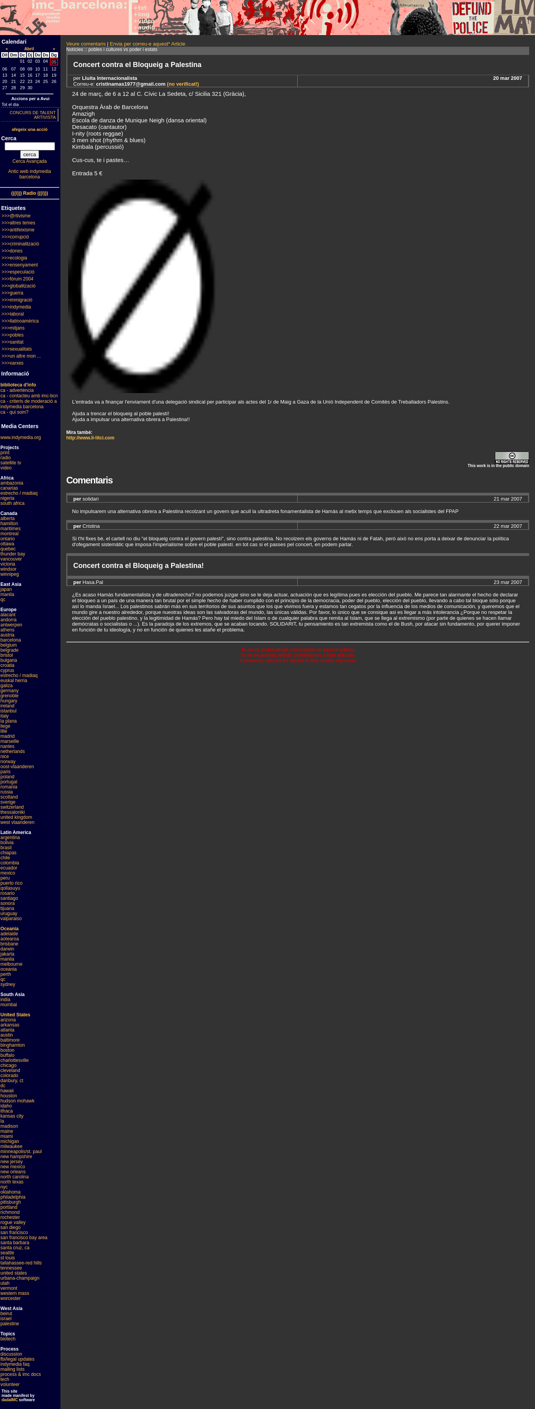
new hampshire (16, 1156)
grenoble (9, 695)
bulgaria (8, 660)
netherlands (12, 751)
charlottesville (14, 1060)
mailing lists (12, 1369)
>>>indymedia (16, 307)
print (4, 452)
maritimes (10, 528)
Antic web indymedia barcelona (29, 174)
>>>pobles (12, 335)
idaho (6, 1106)
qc (2, 599)
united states (13, 1273)
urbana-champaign (19, 1278)
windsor (8, 569)
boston (7, 1050)
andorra (8, 619)
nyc (4, 1187)
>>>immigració (17, 300)
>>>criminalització (20, 244)
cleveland (10, 1070)
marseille (9, 741)
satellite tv (10, 463)
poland (7, 776)
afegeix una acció (30, 129)
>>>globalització (18, 286)
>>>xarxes (12, 363)
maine (6, 1131)
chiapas (8, 852)
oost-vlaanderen (17, 766)
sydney (7, 984)
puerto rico (11, 883)
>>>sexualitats (17, 349)
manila (7, 594)
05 (53, 62)
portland (8, 1207)
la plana (8, 721)
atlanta (7, 1030)
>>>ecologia (14, 258)
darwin (7, 949)
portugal (8, 782)
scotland (9, 797)
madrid (7, 736)
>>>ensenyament (20, 265)
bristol (6, 655)
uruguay (8, 913)
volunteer (9, 1384)
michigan (9, 1141)
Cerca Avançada (29, 161)
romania (8, 787)
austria (7, 635)
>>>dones (12, 251)
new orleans (13, 1171)
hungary (8, 701)
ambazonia (11, 483)
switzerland (12, 807)
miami (6, 1136)
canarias (9, 488)
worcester (10, 1298)
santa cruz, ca (15, 1247)
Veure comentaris (86, 44)
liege (5, 726)
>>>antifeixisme (18, 230)
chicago (8, 1065)
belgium (8, 645)
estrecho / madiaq (18, 493)
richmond (9, 1212)
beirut (6, 1313)
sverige (8, 802)
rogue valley (13, 1222)
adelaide (9, 933)
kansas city (11, 1116)
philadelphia (12, 1197)
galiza (6, 685)
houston (8, 1096)
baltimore (9, 1040)
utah (4, 1283)
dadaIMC (10, 1400)
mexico (7, 873)
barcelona (10, 640)
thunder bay (12, 554)
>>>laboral (13, 314)
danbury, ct (11, 1080)
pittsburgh (10, 1202)
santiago (9, 898)
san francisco (14, 1232)
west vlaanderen (17, 822)
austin (6, 1035)
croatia (7, 665)
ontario (7, 538)
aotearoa (9, 939)
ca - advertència (17, 390)
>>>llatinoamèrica (20, 321)
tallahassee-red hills (21, 1263)
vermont (8, 1288)
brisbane (9, 944)
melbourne (11, 964)
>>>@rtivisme (16, 216)
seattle (7, 1253)
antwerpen (11, 625)
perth (5, 974)
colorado (9, 1075)
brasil (6, 847)
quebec (8, 549)
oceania (8, 969)
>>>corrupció (15, 237)
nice (4, 756)
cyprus (7, 670)
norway (8, 761)
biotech (8, 1339)
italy (4, 716)
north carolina (14, 1177)
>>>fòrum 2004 (18, 279)
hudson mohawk (17, 1101)
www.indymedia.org (20, 437)
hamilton (9, 523)
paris (5, 771)
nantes (7, 746)
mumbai (8, 1004)
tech (4, 1379)
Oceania (9, 928)
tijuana (7, 908)
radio (5, 457)
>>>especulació (18, 272)
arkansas (9, 1025)
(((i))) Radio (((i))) (29, 193)
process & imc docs (20, 1374)
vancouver (11, 559)
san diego (10, 1227)
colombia (9, 863)
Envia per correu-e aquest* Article (147, 44)
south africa (12, 503)
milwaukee (11, 1146)
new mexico (12, 1166)
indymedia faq (15, 1364)
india (5, 999)
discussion (11, 1354)
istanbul (8, 711)
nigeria (7, 498)
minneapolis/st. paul (21, 1151)
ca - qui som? (14, 412)
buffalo (7, 1055)
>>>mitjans (13, 328)
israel (6, 1318)
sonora (7, 903)
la (2, 1121)
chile (5, 858)
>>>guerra (12, 293)
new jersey (11, 1161)
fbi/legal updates (17, 1359)
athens (7, 630)
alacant (8, 614)
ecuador (8, 868)
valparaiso (11, 918)
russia (6, 792)
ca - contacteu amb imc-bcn (29, 396)
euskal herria (13, 680)
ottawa (7, 544)
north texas (11, 1182)
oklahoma (10, 1192)
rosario (7, 893)
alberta (7, 518)
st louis (7, 1258)
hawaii (7, 1090)
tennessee (11, 1268)
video (6, 468)
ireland (7, 706)
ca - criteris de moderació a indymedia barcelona (28, 404)
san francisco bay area (24, 1237)
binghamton (12, 1045)
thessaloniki (12, 812)
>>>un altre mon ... (21, 356)
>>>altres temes (18, 223)
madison (9, 1126)
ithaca (6, 1111)
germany (9, 690)
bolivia (7, 842)
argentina (10, 837)
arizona (8, 1020)
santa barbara (14, 1242)
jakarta (7, 954)
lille (3, 731)
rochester (10, 1217)
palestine (9, 1323)
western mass (14, 1293)
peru (5, 878)
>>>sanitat (12, 342)
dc (2, 1085)
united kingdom (16, 817)
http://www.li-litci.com (90, 438)
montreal (9, 533)
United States (15, 1015)
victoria (7, 564)
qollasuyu (10, 888)
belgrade (9, 650)
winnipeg (9, 574)
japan (6, 589)
